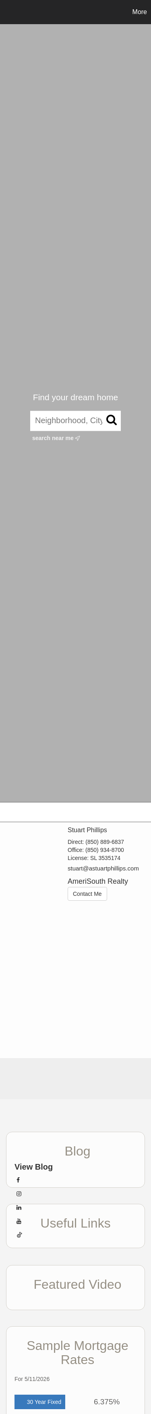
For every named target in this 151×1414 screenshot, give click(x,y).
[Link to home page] (7, 12)
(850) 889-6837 (104, 842)
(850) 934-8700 (104, 850)
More (139, 11)
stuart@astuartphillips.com (103, 868)
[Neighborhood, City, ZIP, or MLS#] (75, 421)
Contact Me (87, 894)
